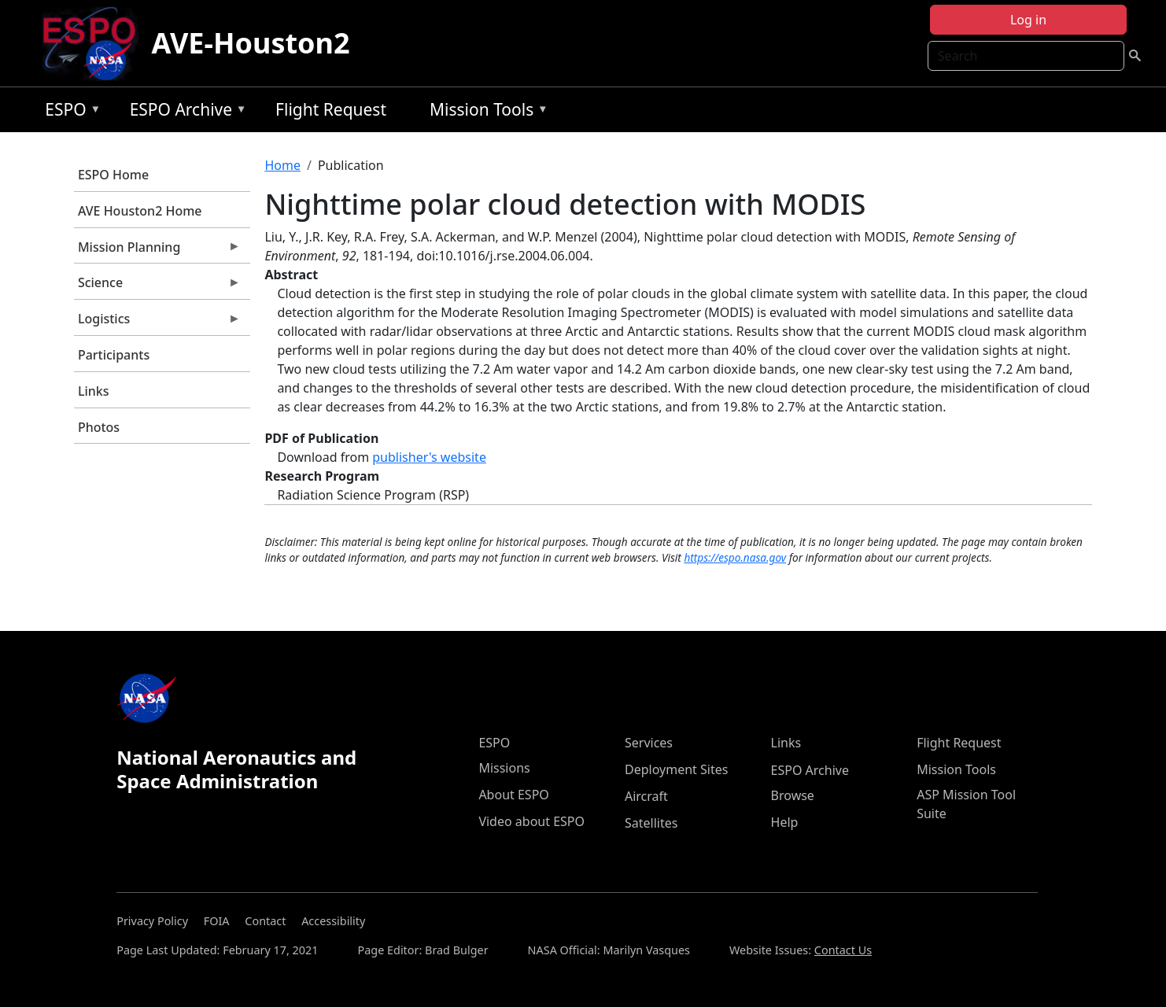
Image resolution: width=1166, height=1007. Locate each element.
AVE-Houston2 (250, 43)
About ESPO (513, 794)
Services (649, 742)
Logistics (157, 322)
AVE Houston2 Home (140, 210)
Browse (792, 795)
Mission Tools (485, 112)
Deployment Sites (676, 769)
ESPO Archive (184, 112)
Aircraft (646, 796)
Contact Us (843, 949)
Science (157, 286)
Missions (503, 767)
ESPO (69, 112)
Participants (113, 354)
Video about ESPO (531, 821)
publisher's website (429, 457)
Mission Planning (157, 251)
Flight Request (330, 109)
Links (93, 391)
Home (282, 165)
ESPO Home (113, 174)
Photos (99, 427)
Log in (1028, 19)
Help (785, 822)
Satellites (651, 823)
